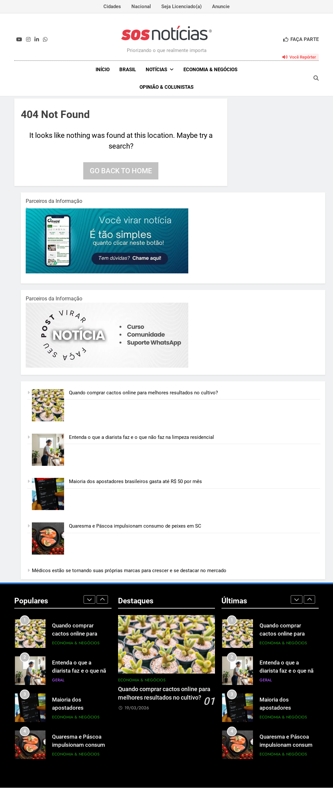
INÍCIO (103, 69)
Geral (58, 681)
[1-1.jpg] (107, 272)
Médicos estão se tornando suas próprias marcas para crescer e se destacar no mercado (129, 571)
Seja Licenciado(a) (181, 6)
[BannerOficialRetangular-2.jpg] (107, 367)
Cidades (112, 6)
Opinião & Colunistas (166, 87)
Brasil (127, 69)
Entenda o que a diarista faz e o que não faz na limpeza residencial (141, 437)
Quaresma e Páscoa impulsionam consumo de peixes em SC (136, 527)
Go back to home (121, 171)
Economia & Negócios (210, 69)
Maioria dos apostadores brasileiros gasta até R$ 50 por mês (135, 482)
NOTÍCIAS (156, 69)
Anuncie (221, 6)
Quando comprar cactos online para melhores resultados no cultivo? (143, 393)
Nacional (141, 6)
